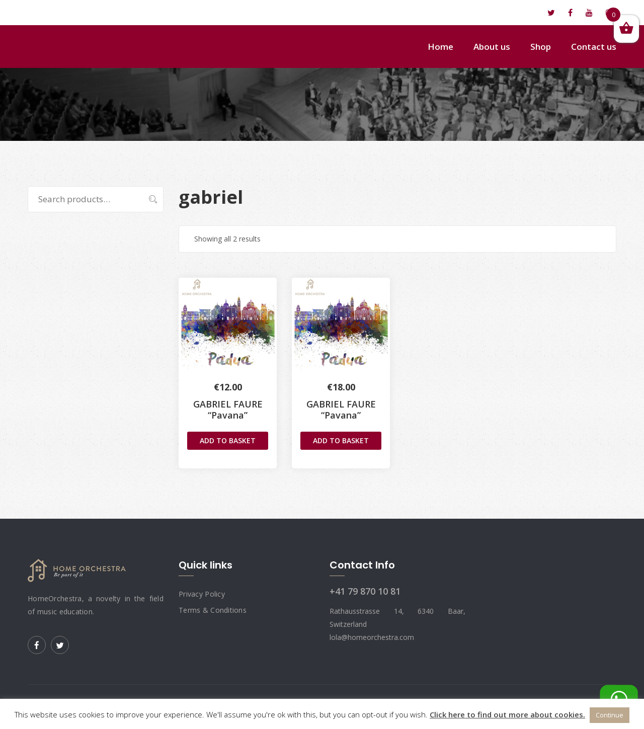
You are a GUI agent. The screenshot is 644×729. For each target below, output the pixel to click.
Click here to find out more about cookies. (507, 714)
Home (440, 46)
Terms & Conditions (213, 610)
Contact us (593, 46)
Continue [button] (609, 714)
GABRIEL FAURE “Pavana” (228, 409)
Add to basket (228, 440)
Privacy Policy (202, 594)
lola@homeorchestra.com (83, 12)
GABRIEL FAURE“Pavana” (341, 409)
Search (147, 199)
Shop (540, 46)
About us (491, 46)
